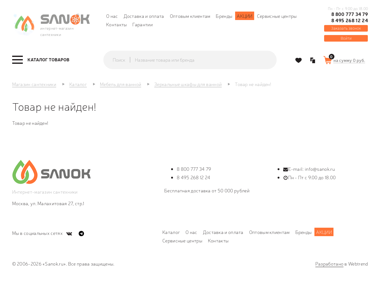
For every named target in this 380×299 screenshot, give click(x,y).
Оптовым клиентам (190, 16)
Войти (346, 38)
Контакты (116, 24)
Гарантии (142, 24)
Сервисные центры (277, 16)
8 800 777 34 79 (349, 14)
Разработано (329, 263)
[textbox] (196, 60)
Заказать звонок (346, 28)
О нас (112, 16)
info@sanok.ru (320, 168)
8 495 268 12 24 (349, 20)
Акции (245, 16)
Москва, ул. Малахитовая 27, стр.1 (48, 203)
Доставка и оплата (144, 16)
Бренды (224, 16)
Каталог (171, 232)
